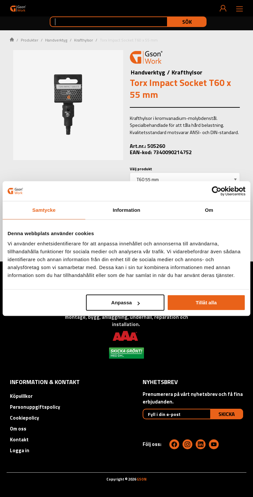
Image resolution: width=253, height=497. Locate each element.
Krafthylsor (83, 40)
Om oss (18, 428)
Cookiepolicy (24, 418)
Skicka (226, 414)
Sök (187, 22)
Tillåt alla (206, 302)
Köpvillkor (21, 396)
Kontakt (19, 439)
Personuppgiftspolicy (35, 407)
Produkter (29, 40)
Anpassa (125, 302)
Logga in (19, 450)
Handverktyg (56, 40)
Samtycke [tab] (44, 210)
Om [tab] (209, 210)
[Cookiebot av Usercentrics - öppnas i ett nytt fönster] (216, 191)
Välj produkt (141, 169)
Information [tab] (126, 210)
